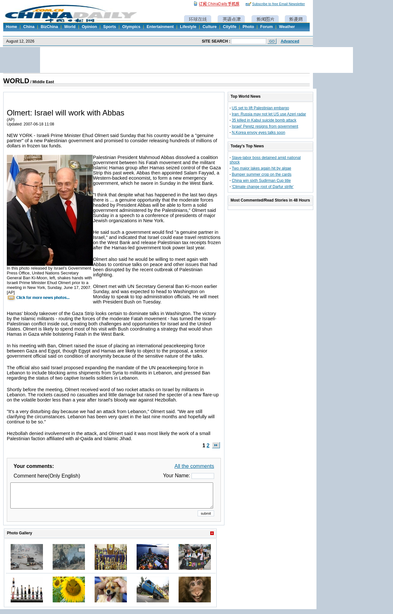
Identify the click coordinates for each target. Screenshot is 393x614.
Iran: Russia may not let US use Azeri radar (269, 114)
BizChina (49, 27)
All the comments (194, 466)
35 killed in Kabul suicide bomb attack (264, 120)
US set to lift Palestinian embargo (260, 108)
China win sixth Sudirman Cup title (261, 180)
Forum (266, 27)
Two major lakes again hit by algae (261, 168)
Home (11, 27)
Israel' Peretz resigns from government (265, 126)
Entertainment (160, 27)
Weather (287, 27)
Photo (248, 27)
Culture (209, 27)
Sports (109, 27)
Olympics (131, 27)
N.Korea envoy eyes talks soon (258, 132)
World (70, 27)
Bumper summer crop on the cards (262, 174)
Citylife (229, 27)
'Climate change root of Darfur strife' (263, 186)
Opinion (89, 27)
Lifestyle (188, 27)
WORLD (16, 81)
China (29, 27)
